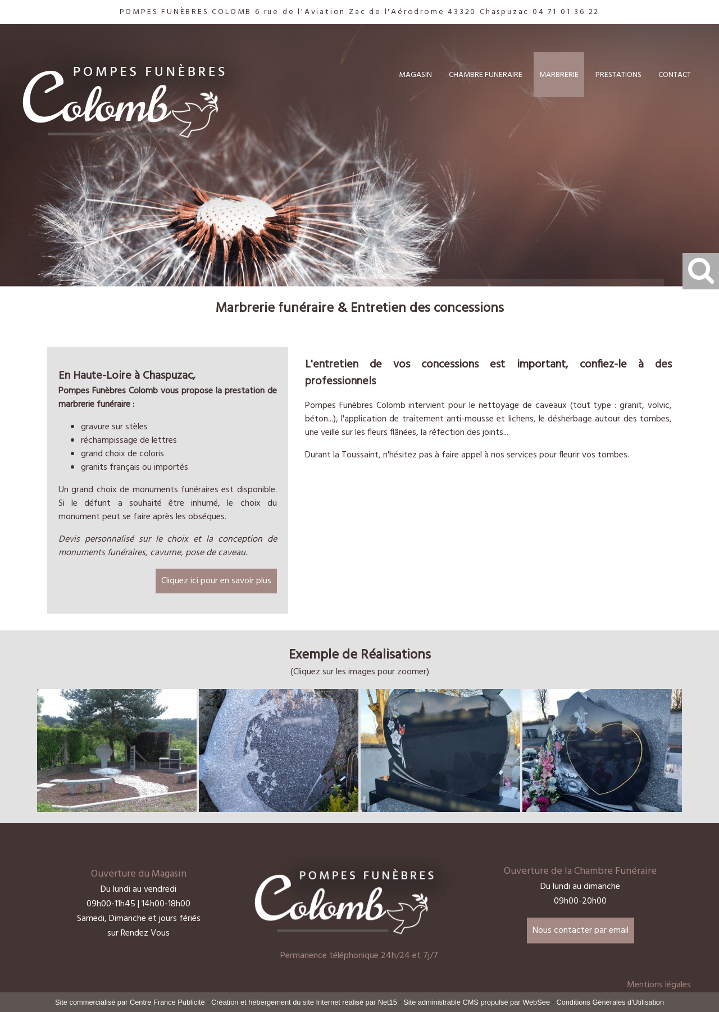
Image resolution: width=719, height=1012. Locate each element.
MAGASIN (415, 75)
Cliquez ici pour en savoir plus (216, 581)
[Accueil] (141, 89)
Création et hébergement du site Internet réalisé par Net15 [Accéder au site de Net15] (304, 1002)
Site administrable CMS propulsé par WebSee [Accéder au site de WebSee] (476, 1002)
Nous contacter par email (581, 930)
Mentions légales (659, 985)
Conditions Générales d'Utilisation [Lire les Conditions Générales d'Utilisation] (610, 1002)
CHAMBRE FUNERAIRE (485, 75)
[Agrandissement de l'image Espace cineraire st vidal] (117, 809)
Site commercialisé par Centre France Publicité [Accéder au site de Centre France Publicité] (130, 1002)
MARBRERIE (559, 75)
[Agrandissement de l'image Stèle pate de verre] (440, 809)
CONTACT (674, 75)
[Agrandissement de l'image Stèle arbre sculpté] (278, 809)
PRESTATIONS (618, 75)
